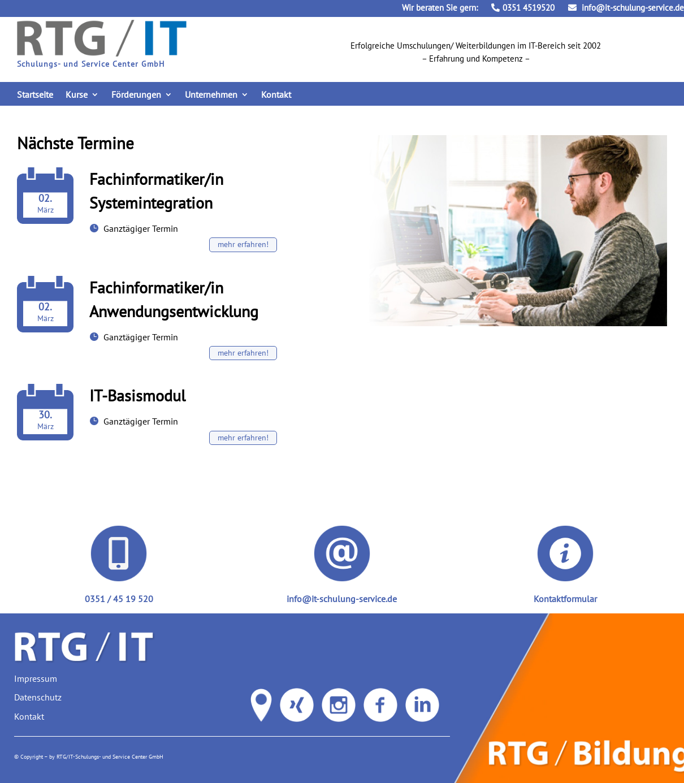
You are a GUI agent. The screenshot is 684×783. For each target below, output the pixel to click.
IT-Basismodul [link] (137, 395)
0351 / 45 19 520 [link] (119, 598)
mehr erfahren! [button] (243, 244)
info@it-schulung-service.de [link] (626, 7)
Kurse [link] (77, 95)
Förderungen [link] (136, 95)
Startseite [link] (35, 95)
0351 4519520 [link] (523, 7)
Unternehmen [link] (211, 95)
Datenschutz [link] (38, 697)
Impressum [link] (35, 678)
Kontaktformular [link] (565, 598)
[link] (102, 53)
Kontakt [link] (276, 95)
